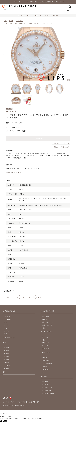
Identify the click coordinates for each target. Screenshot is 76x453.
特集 (5, 334)
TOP (5, 20)
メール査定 (7, 365)
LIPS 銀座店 (45, 381)
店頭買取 (6, 350)
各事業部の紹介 (46, 360)
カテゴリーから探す (23, 15)
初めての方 (45, 337)
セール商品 (7, 319)
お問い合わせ (37, 402)
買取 (4, 342)
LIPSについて (45, 352)
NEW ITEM (7, 316)
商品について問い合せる (62, 147)
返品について (45, 349)
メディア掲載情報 (47, 363)
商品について (45, 319)
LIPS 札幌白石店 (46, 390)
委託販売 (6, 359)
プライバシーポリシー (9, 402)
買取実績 (6, 368)
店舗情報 (55, 15)
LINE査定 (6, 362)
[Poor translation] (4, 421)
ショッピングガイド (48, 311)
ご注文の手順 (45, 316)
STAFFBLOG (45, 369)
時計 (8, 297)
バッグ (6, 325)
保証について (45, 328)
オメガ (11, 20)
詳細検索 (48, 15)
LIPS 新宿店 (45, 384)
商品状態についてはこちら (14, 172)
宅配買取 (6, 347)
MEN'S (39, 297)
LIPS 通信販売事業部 (48, 393)
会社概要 (44, 358)
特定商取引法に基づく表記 (24, 402)
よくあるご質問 (46, 332)
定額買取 (6, 356)
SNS (43, 372)
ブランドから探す (37, 15)
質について (45, 346)
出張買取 (6, 353)
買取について (45, 343)
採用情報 (44, 366)
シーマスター (19, 20)
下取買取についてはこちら (61, 144)
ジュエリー (7, 331)
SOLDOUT (38, 138)
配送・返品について (47, 322)
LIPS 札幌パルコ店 (47, 387)
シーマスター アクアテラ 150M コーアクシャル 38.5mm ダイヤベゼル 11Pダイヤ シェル (31, 23)
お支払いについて (47, 325)
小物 (5, 328)
